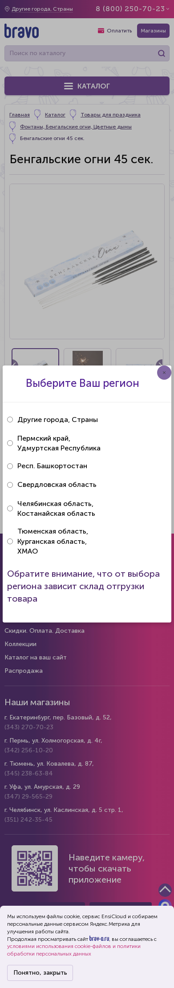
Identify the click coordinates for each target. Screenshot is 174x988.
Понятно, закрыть (40, 972)
